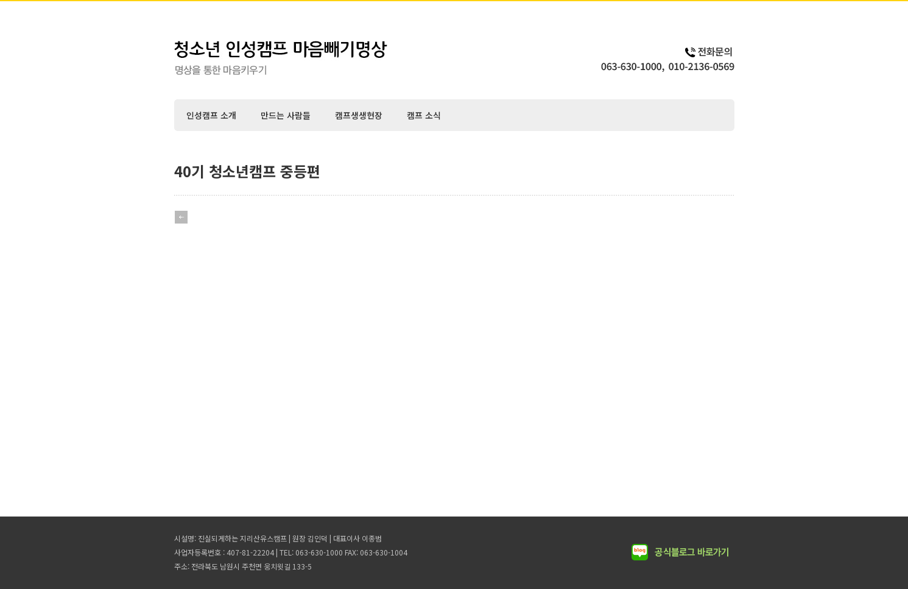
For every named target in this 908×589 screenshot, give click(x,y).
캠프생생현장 (358, 115)
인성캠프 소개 (211, 115)
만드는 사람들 (286, 115)
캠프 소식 (424, 115)
